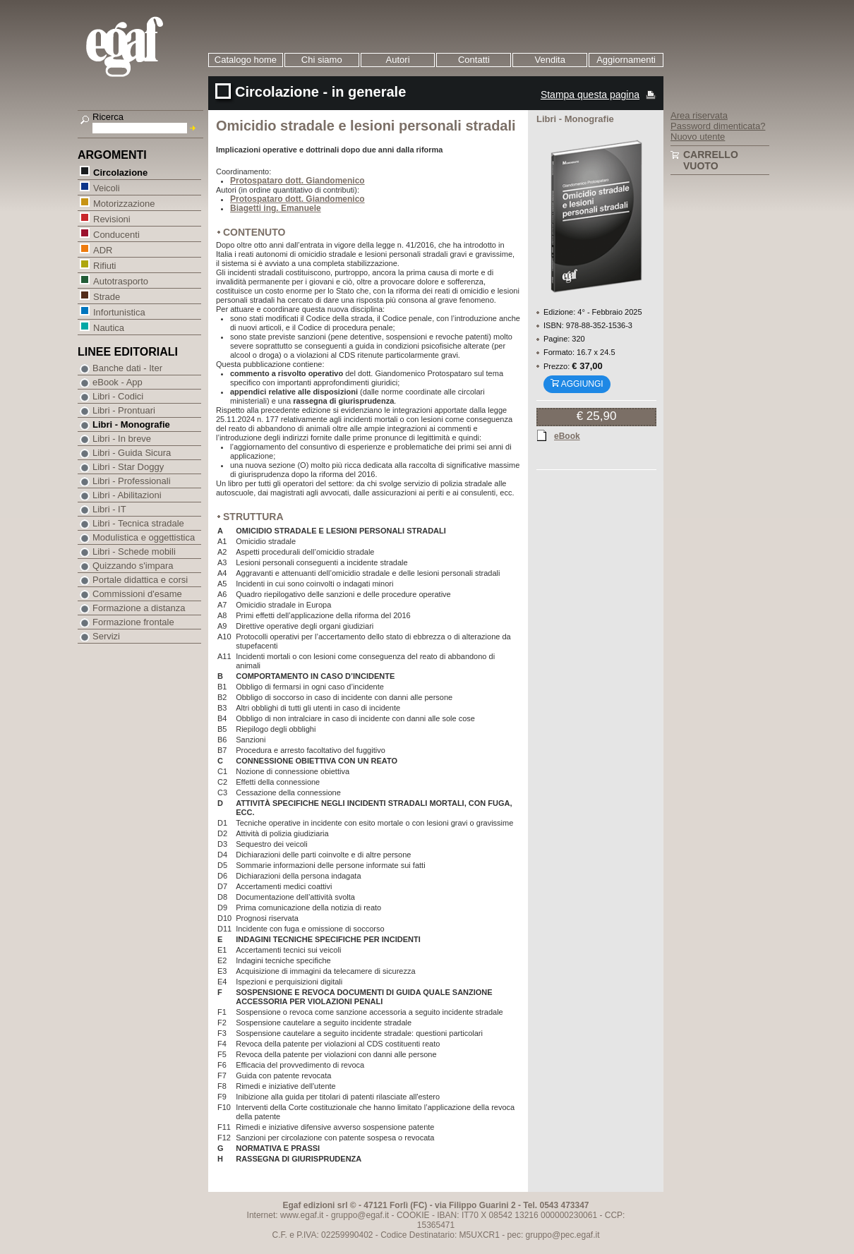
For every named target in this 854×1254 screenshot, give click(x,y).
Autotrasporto (120, 281)
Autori (398, 59)
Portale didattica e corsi (140, 579)
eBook (567, 435)
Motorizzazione (123, 203)
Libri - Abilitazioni (127, 495)
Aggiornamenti (626, 59)
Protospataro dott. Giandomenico (297, 181)
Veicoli (106, 187)
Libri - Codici (117, 396)
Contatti (474, 59)
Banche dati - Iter (127, 368)
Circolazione (120, 172)
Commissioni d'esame (137, 594)
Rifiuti (104, 265)
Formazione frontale (133, 622)
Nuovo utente (697, 136)
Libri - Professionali (131, 481)
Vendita (550, 59)
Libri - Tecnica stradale (138, 523)
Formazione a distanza (139, 608)
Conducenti (116, 234)
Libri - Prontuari (123, 410)
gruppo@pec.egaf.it (563, 1235)
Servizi (106, 636)
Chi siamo (321, 59)
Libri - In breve (121, 438)
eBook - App (117, 382)
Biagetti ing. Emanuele (275, 208)
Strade (106, 296)
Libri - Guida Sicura (131, 452)
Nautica (108, 327)
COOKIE (413, 1215)
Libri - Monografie (131, 424)
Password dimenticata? (717, 126)
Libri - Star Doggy (128, 467)
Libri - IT (109, 509)
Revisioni (111, 218)
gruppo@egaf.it (360, 1215)
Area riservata (699, 115)
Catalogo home (246, 59)
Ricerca (108, 116)
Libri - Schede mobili (134, 551)
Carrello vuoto (710, 160)
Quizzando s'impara (132, 565)
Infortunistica (118, 312)
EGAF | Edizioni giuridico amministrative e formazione (142, 48)
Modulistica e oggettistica (143, 537)
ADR (102, 249)
